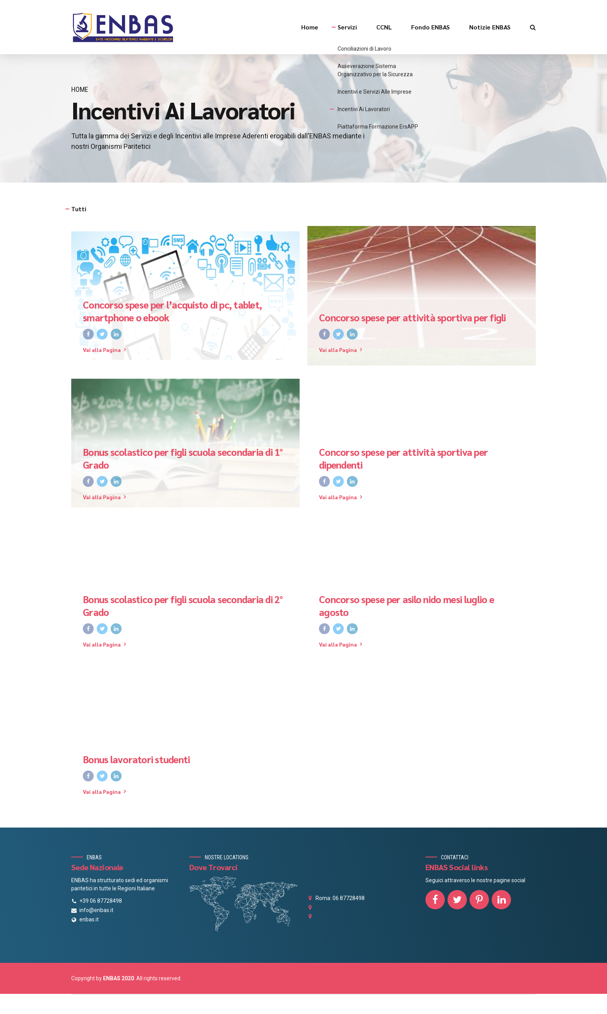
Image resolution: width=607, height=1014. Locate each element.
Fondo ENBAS (430, 27)
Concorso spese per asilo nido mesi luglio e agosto (406, 605)
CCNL (384, 27)
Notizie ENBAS (490, 27)
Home (309, 27)
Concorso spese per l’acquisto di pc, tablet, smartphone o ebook (172, 311)
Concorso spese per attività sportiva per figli (412, 317)
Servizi (347, 27)
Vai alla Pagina (102, 349)
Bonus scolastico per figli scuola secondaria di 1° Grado (183, 458)
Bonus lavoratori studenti (136, 759)
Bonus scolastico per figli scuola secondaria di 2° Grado (183, 605)
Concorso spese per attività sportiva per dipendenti (403, 458)
